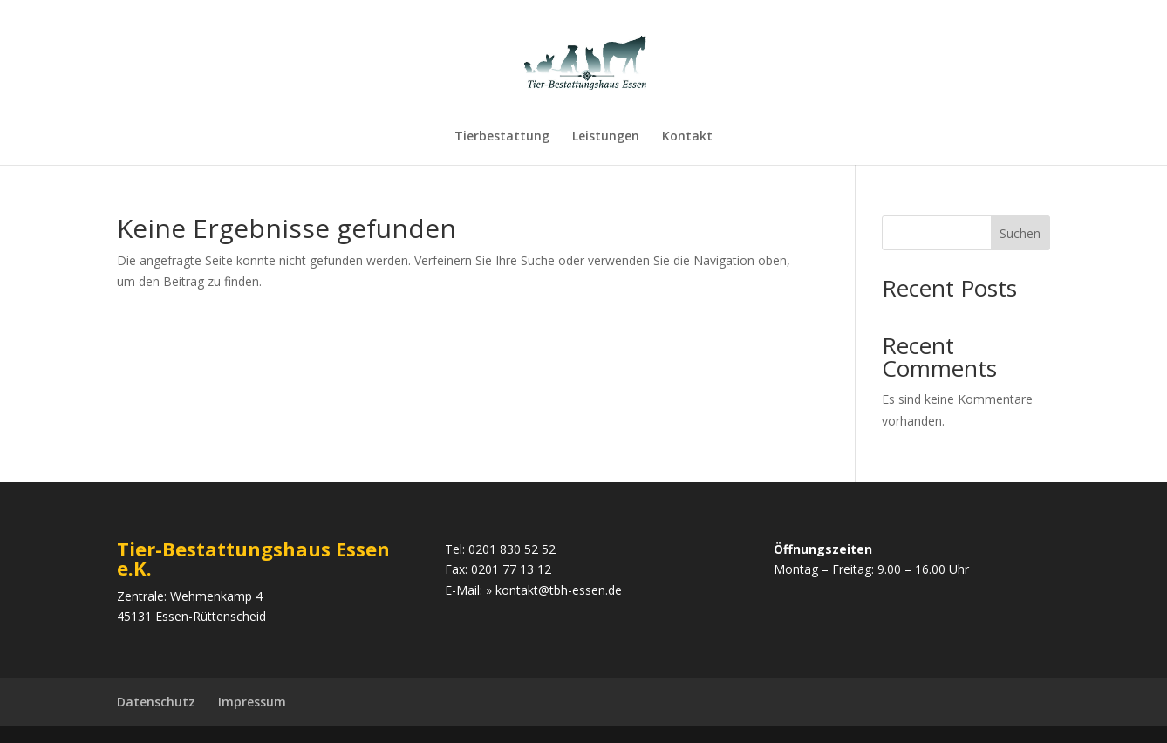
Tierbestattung (501, 137)
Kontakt (687, 137)
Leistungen (605, 137)
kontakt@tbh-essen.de (558, 590)
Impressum (252, 701)
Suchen (1020, 233)
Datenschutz (156, 701)
